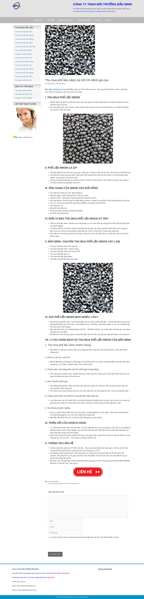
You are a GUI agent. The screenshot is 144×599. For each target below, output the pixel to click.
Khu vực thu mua (66, 20)
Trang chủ (38, 20)
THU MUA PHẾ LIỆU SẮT (23, 32)
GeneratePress (83, 597)
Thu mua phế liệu (84, 20)
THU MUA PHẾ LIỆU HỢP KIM (25, 46)
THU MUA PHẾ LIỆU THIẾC (24, 69)
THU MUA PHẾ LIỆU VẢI (23, 65)
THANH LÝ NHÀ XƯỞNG (23, 54)
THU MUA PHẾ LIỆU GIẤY (24, 76)
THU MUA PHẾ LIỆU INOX (24, 43)
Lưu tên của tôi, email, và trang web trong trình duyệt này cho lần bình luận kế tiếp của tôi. (84, 537)
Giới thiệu (50, 20)
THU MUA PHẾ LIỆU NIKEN (24, 73)
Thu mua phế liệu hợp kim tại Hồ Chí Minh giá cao (63, 483)
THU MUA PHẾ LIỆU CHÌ (23, 80)
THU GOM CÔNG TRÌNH (23, 50)
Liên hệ (107, 20)
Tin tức (98, 20)
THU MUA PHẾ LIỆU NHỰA (24, 61)
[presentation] (63, 546)
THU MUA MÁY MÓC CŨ (23, 58)
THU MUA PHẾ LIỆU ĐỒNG (24, 39)
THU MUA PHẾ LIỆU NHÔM (24, 35)
